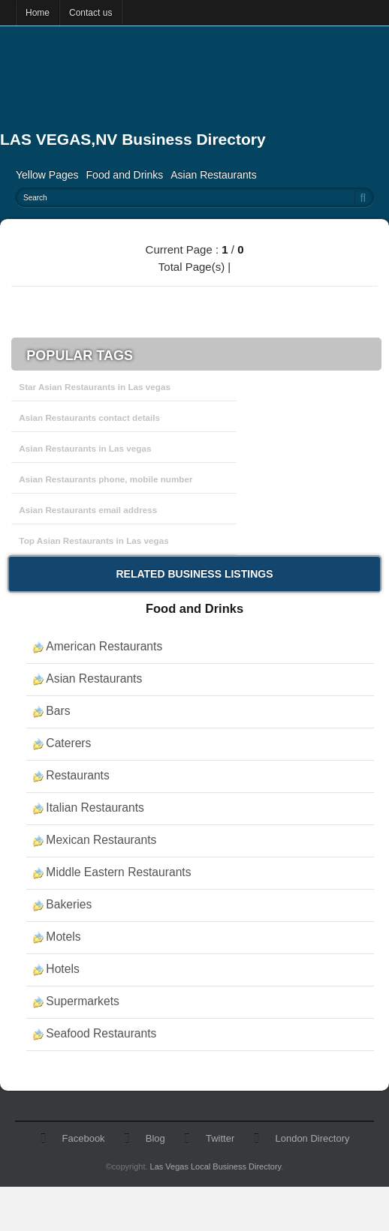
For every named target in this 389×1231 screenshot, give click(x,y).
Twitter (220, 1138)
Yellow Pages (47, 175)
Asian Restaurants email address (88, 510)
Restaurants (77, 775)
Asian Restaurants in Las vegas (85, 448)
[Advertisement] (164, 86)
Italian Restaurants (95, 807)
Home (38, 13)
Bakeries (69, 904)
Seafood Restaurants (101, 1033)
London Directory (312, 1138)
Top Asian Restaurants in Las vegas (93, 540)
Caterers (68, 743)
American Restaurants (104, 646)
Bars (58, 710)
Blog (155, 1138)
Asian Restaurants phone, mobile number (105, 479)
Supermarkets (82, 1001)
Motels (63, 936)
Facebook (83, 1138)
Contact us (90, 13)
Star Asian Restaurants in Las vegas (94, 387)
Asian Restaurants (213, 175)
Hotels (62, 968)
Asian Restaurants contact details (89, 417)
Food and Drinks (125, 175)
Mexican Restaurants (101, 839)
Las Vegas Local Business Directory (216, 1166)
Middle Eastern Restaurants (118, 872)
